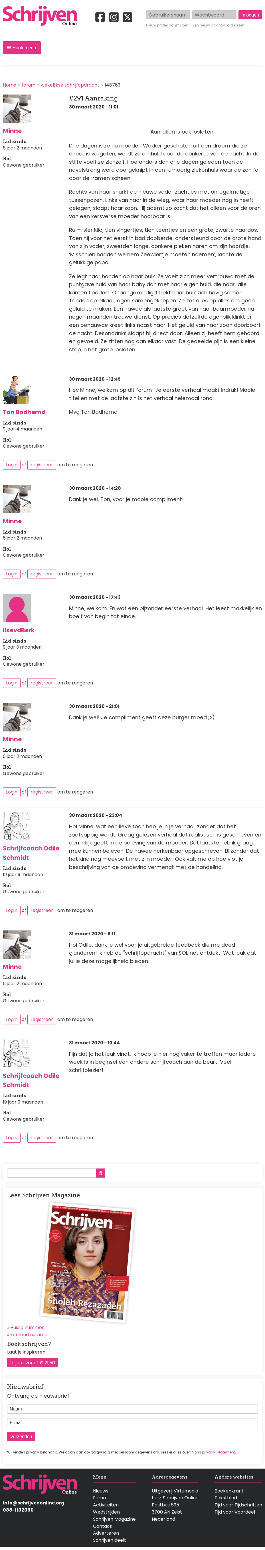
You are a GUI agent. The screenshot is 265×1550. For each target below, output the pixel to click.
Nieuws (100, 1491)
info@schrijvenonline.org (33, 1503)
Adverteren (106, 1533)
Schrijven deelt (109, 1540)
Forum (100, 1497)
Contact (102, 1526)
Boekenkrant (229, 1491)
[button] (22, 47)
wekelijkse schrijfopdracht (70, 85)
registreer (42, 465)
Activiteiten (106, 1505)
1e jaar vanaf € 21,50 (32, 1363)
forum (28, 85)
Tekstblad (226, 1497)
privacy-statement (218, 1452)
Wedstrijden (106, 1512)
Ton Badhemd (24, 412)
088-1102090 (18, 1510)
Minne (12, 131)
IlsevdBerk (19, 630)
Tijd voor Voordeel (235, 1512)
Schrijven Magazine (114, 1519)
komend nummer (29, 1334)
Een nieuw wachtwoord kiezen (218, 25)
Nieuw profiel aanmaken (167, 25)
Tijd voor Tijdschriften (238, 1505)
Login (11, 465)
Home (9, 85)
